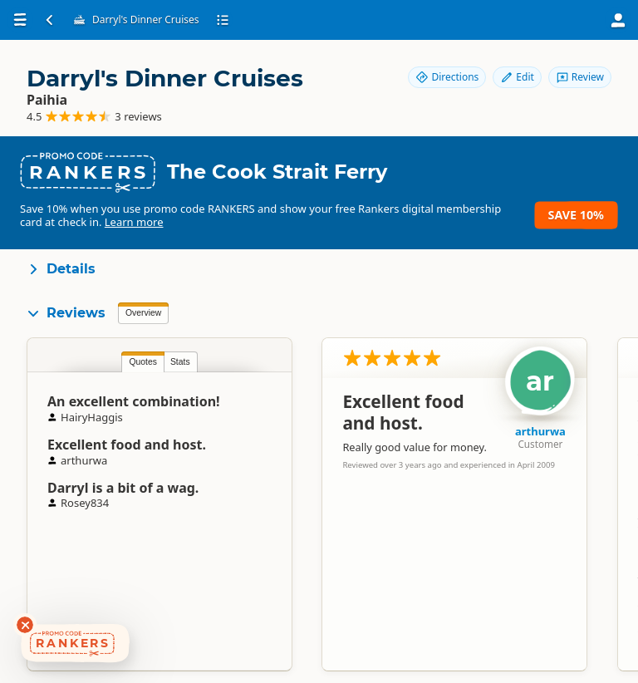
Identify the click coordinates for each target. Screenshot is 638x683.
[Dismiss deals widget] (25, 625)
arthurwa (540, 431)
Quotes (143, 361)
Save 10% (576, 215)
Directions (446, 77)
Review (580, 77)
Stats (180, 361)
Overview (143, 312)
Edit (516, 77)
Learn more (134, 221)
